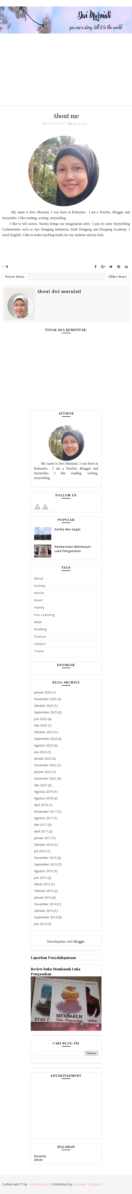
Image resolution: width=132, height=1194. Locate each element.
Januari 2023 (42, 758)
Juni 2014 (40, 924)
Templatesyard (38, 1184)
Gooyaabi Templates (87, 1184)
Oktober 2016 (43, 845)
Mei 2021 (40, 785)
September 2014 (45, 917)
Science (40, 636)
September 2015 (45, 864)
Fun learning (44, 615)
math (38, 622)
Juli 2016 (40, 851)
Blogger (79, 941)
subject (40, 644)
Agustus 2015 (43, 871)
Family (39, 607)
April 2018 (41, 805)
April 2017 (41, 831)
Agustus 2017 (43, 818)
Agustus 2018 (43, 798)
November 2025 (45, 699)
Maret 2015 (42, 884)
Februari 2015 (43, 891)
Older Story (117, 277)
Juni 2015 (40, 878)
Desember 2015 (45, 858)
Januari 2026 (42, 692)
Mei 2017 (40, 825)
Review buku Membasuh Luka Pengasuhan (72, 549)
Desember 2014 (45, 904)
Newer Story (15, 277)
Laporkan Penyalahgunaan (53, 957)
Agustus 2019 (43, 791)
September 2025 (45, 712)
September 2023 (45, 739)
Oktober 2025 (43, 706)
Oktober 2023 (43, 732)
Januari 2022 (42, 772)
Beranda (40, 1156)
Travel (39, 651)
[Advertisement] (66, 67)
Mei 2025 (40, 725)
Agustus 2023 (43, 745)
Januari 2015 (42, 897)
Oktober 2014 (43, 911)
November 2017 (45, 811)
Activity (40, 586)
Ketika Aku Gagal (67, 529)
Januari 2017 (42, 838)
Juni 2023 (40, 752)
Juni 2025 (40, 719)
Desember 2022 (45, 765)
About (38, 578)
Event (38, 600)
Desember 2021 (45, 778)
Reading (40, 629)
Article (39, 593)
